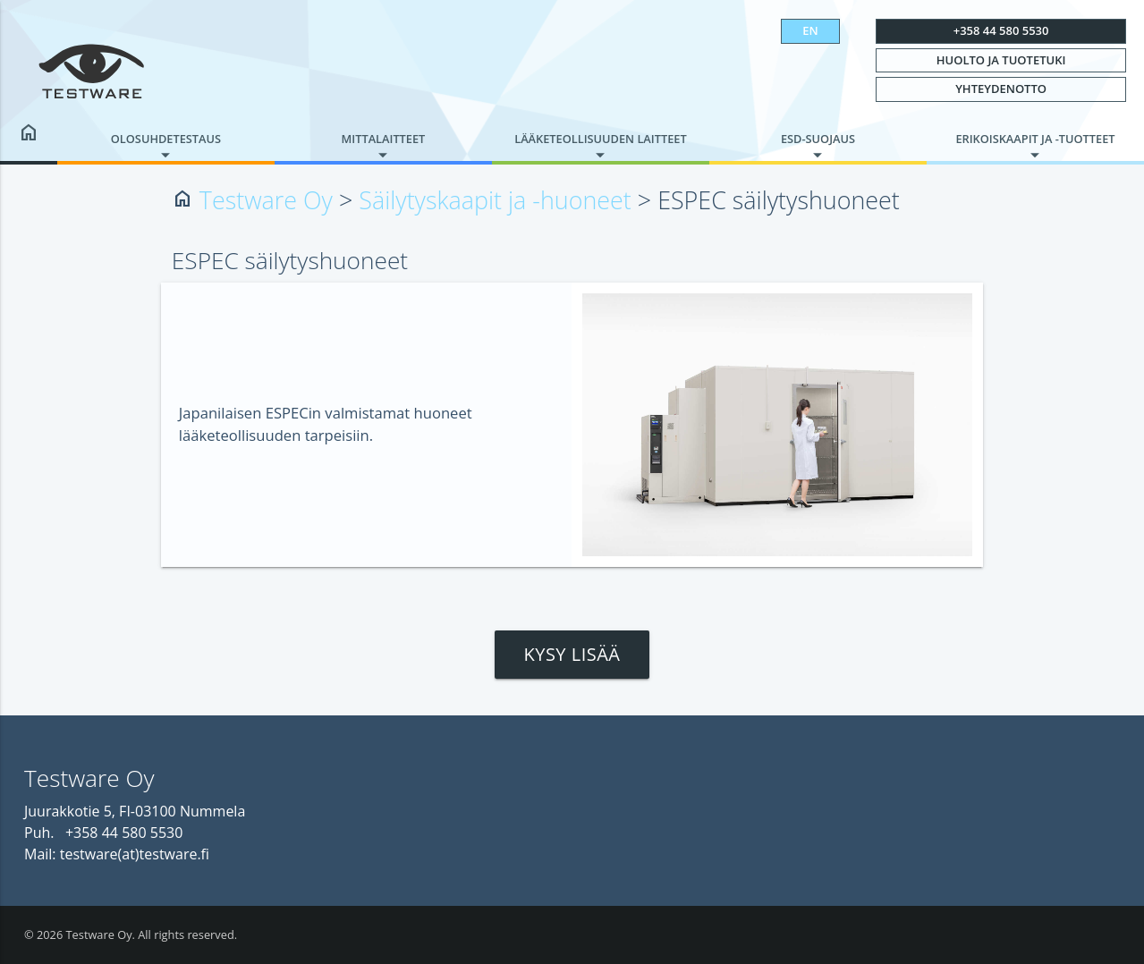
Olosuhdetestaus (166, 139)
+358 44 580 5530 (1001, 30)
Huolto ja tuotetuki (1001, 60)
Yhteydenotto (1001, 88)
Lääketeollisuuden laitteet (600, 139)
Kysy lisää (571, 654)
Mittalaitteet (384, 139)
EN (810, 30)
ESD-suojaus (818, 139)
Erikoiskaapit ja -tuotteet (1034, 139)
